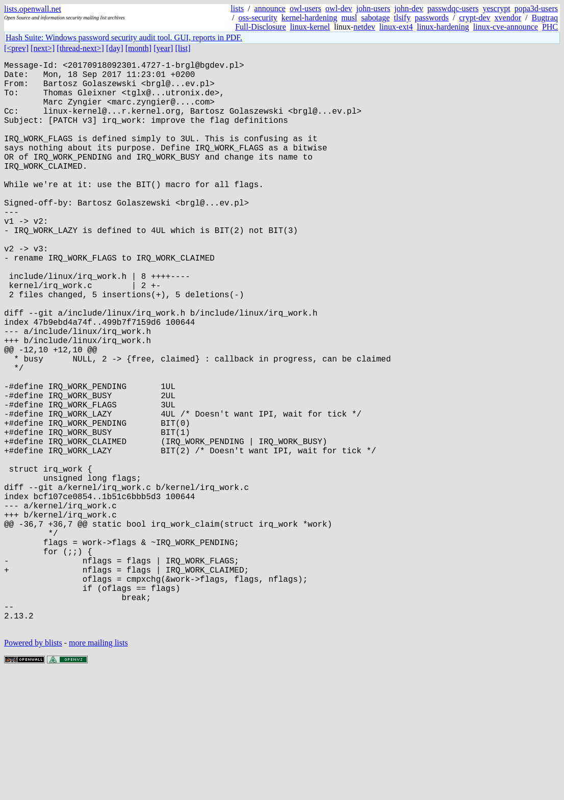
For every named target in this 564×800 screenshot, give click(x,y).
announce (270, 8)
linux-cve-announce (505, 26)
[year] (163, 48)
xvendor (508, 17)
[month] (138, 48)
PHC (550, 26)
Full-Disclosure (260, 26)
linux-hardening (443, 26)
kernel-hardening (309, 17)
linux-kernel (310, 26)
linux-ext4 (396, 26)
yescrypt (496, 8)
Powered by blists (33, 769)
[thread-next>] (80, 48)
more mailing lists (98, 769)
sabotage (375, 17)
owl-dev (338, 8)
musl (349, 17)
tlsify (402, 17)
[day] (114, 48)
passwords (432, 17)
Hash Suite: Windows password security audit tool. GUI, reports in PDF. (124, 37)
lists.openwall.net (32, 9)
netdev (364, 26)
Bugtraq (544, 17)
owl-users (305, 8)
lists (237, 8)
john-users (373, 8)
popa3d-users (536, 8)
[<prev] (16, 48)
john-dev (408, 8)
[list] (182, 48)
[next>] (43, 48)
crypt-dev (474, 17)
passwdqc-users (452, 8)
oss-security (257, 17)
